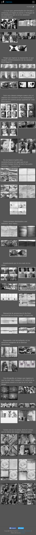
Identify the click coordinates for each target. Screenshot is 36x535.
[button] (30, 7)
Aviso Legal (21, 531)
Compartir (13, 528)
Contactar (28, 531)
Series (9, 2)
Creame (23, 533)
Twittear (20, 528)
